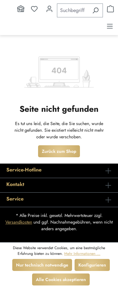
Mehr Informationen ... (82, 253)
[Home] (21, 9)
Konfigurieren (92, 265)
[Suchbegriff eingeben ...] (72, 10)
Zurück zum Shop (59, 151)
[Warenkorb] (110, 9)
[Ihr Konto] (49, 9)
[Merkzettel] (34, 9)
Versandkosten (18, 222)
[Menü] (109, 26)
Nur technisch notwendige (42, 265)
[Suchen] (95, 10)
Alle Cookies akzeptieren (61, 279)
